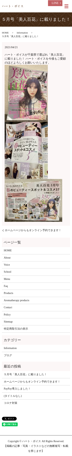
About (7, 257)
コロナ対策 (10, 403)
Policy (7, 314)
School (7, 271)
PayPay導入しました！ (17, 388)
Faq (6, 286)
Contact (8, 307)
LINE (55, 3)
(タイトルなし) (13, 396)
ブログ (8, 355)
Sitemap (8, 321)
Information (22, 32)
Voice (7, 264)
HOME (5, 32)
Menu (7, 279)
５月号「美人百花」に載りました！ (25, 374)
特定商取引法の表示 (16, 328)
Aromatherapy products (16, 300)
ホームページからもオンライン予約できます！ (33, 230)
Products (8, 293)
